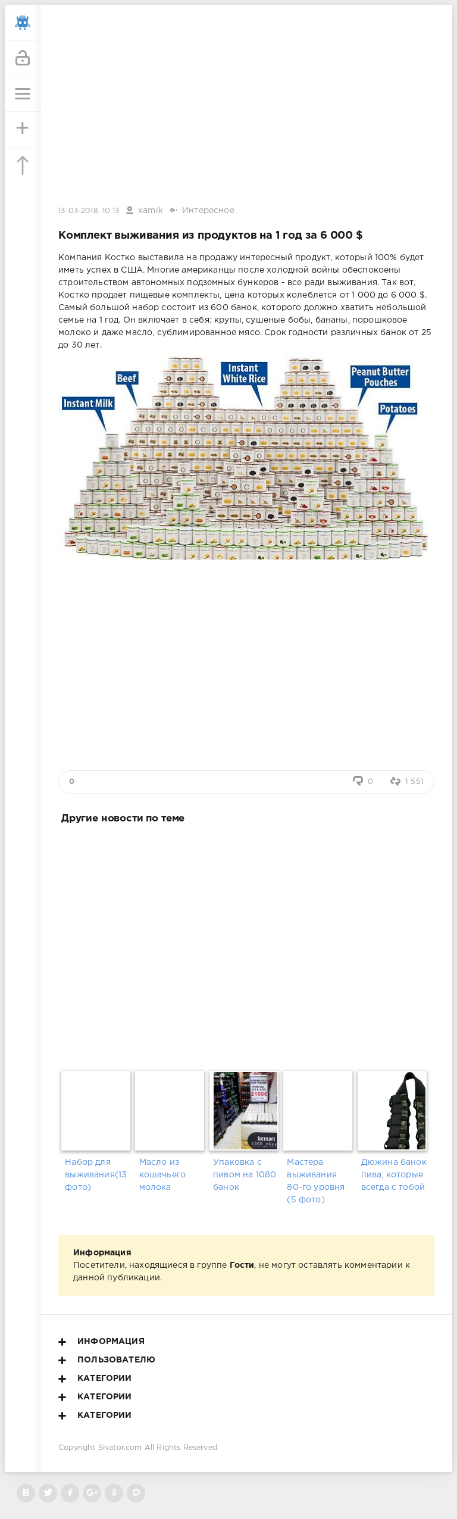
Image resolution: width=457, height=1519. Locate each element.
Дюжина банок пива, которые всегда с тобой (394, 1175)
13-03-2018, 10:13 (88, 211)
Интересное (208, 210)
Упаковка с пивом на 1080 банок (244, 1175)
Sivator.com (120, 1448)
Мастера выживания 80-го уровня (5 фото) (316, 1181)
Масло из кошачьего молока (162, 1175)
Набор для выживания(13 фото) (96, 1175)
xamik (150, 210)
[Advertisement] (246, 945)
